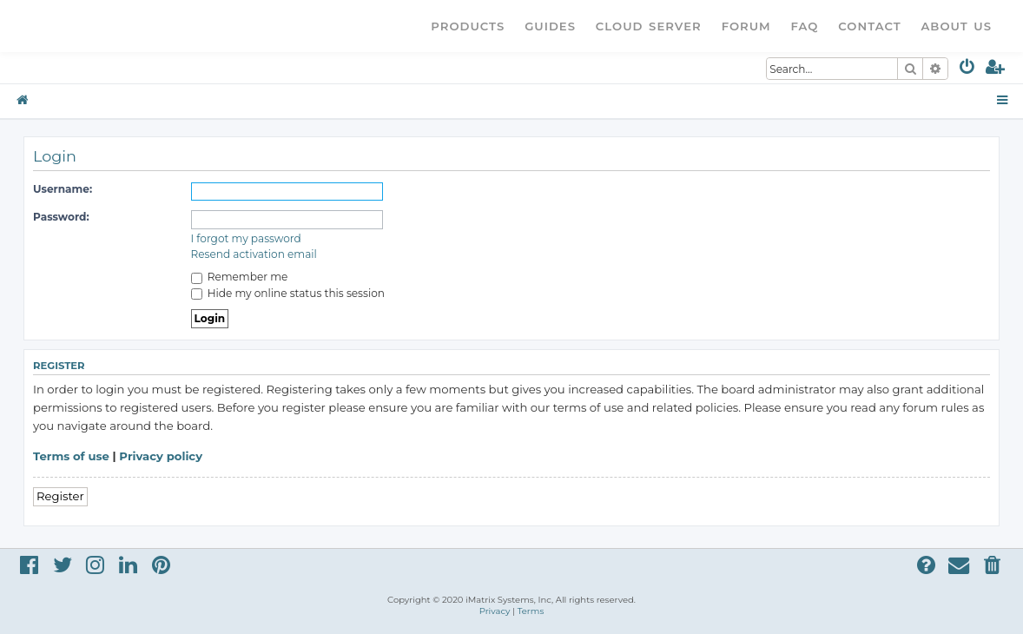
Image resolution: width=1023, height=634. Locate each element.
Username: (62, 188)
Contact (869, 26)
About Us (956, 26)
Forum (746, 26)
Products (468, 26)
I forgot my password (246, 238)
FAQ (805, 26)
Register (60, 496)
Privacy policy (160, 456)
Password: (61, 216)
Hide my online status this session (288, 293)
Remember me (239, 276)
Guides (550, 26)
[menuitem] (968, 70)
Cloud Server (649, 26)
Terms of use (71, 456)
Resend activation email (254, 254)
